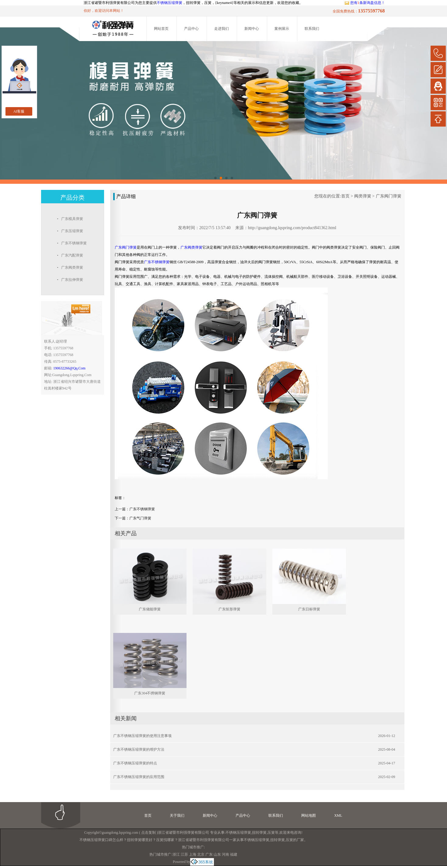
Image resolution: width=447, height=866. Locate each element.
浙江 (176, 854)
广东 (209, 854)
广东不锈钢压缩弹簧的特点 (135, 763)
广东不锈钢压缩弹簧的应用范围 (138, 777)
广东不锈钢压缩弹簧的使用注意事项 (142, 736)
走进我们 (221, 28)
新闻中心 (251, 28)
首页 (345, 196)
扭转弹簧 (259, 832)
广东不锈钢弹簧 (142, 509)
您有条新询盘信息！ (364, 3)
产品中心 (191, 28)
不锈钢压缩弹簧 (169, 3)
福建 (233, 854)
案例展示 (281, 28)
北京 (200, 854)
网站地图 (308, 815)
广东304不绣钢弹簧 (149, 693)
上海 (192, 854)
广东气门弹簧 (140, 518)
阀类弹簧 (362, 196)
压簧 (271, 832)
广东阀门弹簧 (388, 196)
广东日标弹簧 (309, 609)
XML (338, 815)
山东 (217, 854)
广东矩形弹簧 (229, 609)
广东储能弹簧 (150, 609)
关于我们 (177, 815)
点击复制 (148, 832)
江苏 (184, 854)
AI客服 (19, 111)
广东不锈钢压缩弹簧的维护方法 (138, 749)
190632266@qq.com (69, 368)
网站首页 (161, 28)
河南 (225, 854)
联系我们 (312, 28)
